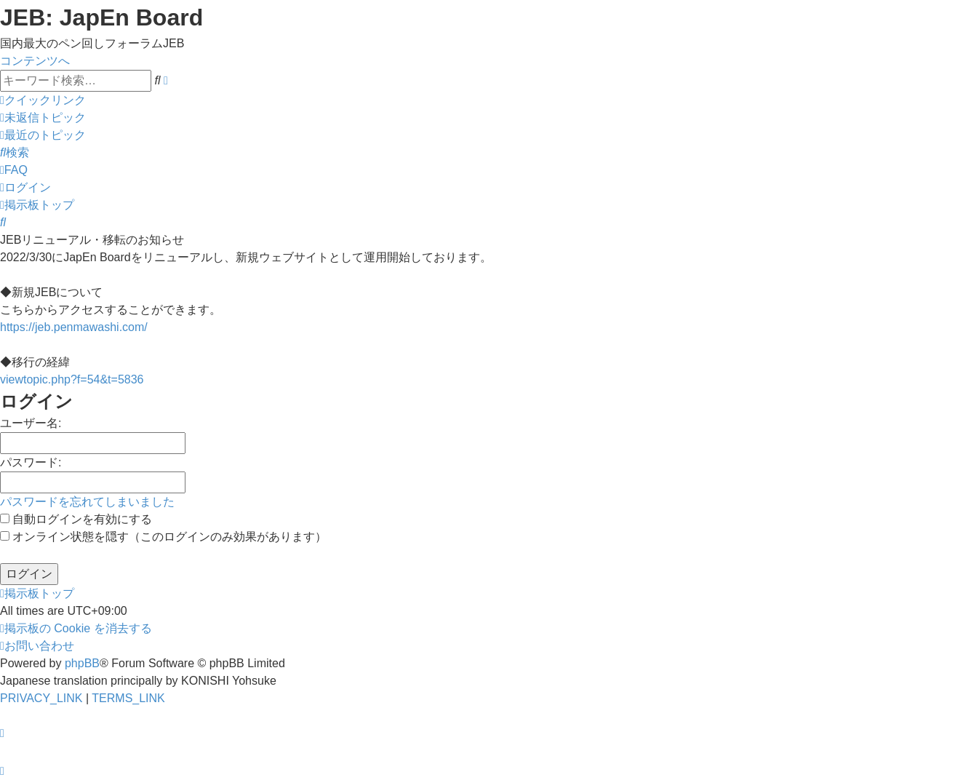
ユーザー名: (30, 423)
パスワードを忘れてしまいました (87, 502)
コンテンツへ (35, 61)
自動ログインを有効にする (76, 519)
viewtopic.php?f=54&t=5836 (71, 379)
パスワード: (30, 462)
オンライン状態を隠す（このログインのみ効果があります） (163, 536)
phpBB (82, 663)
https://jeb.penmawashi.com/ (74, 327)
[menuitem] (43, 117)
